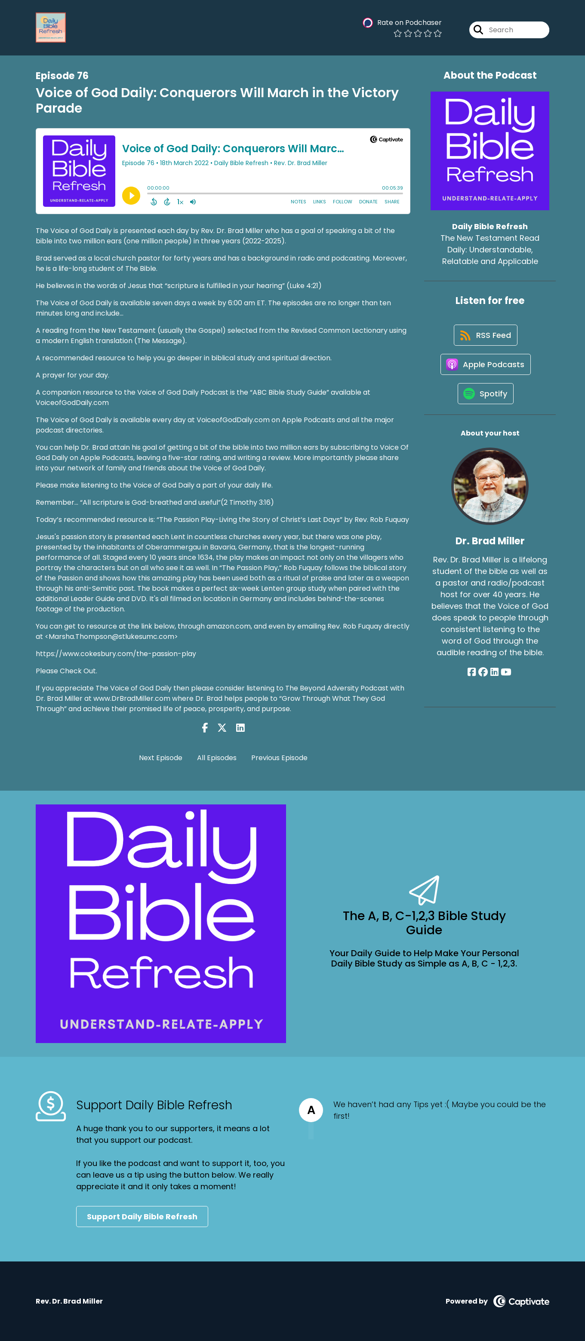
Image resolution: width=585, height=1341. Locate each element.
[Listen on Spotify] (485, 398)
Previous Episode (279, 758)
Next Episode (160, 758)
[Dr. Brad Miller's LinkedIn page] (494, 677)
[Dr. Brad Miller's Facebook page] (473, 677)
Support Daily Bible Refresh (142, 1216)
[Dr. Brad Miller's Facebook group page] (484, 677)
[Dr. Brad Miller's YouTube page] (505, 677)
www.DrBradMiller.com (132, 698)
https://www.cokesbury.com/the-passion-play (116, 654)
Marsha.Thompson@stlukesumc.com (111, 636)
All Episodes (217, 758)
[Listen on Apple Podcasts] (485, 367)
